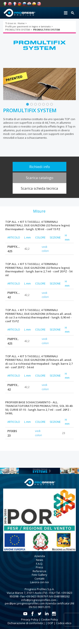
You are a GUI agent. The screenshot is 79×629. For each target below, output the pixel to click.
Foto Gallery (39, 575)
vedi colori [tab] (45, 249)
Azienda (39, 556)
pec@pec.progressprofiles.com (25, 603)
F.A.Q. (39, 564)
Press (39, 567)
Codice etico (63, 623)
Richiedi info (39, 166)
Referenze (39, 571)
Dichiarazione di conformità (25, 623)
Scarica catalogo (39, 177)
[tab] (39, 211)
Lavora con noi (39, 582)
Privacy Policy (29, 619)
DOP (50, 623)
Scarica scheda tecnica (39, 188)
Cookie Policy (49, 619)
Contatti (39, 578)
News (39, 560)
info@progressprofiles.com (38, 600)
